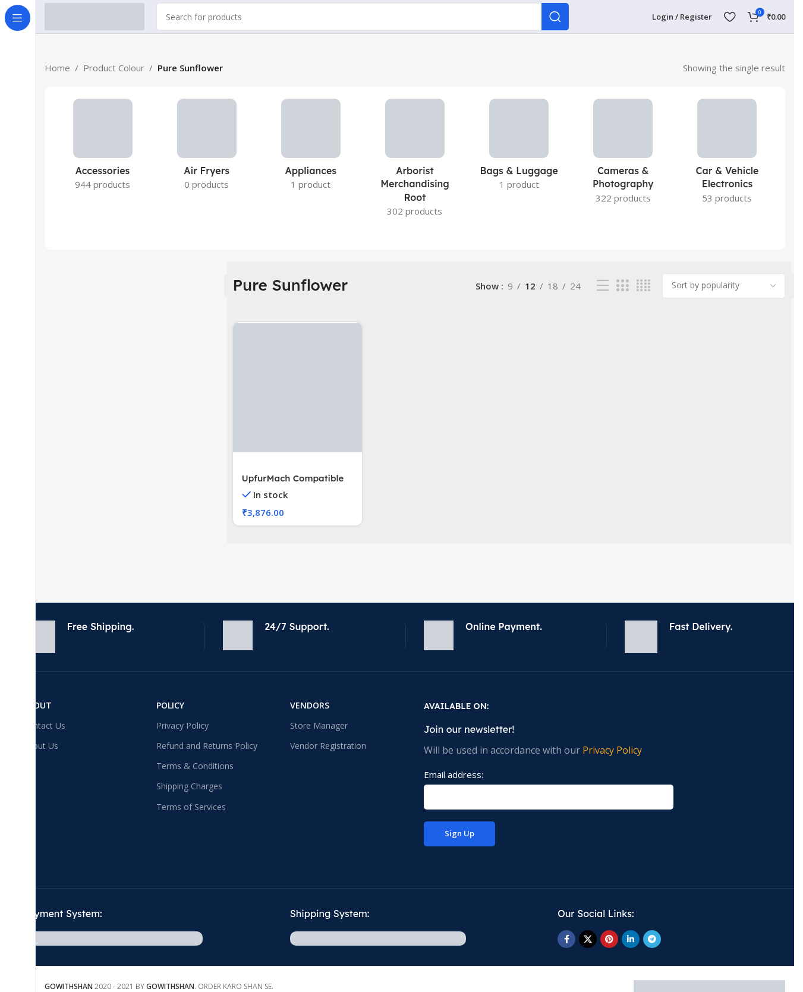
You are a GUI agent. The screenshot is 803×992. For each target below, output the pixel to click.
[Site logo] (94, 15)
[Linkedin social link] (631, 939)
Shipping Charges (189, 786)
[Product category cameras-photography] (623, 155)
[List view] (603, 286)
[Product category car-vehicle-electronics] (727, 155)
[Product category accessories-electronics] (102, 148)
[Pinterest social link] (609, 939)
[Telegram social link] (652, 939)
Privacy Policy (182, 725)
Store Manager (319, 725)
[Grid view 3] (622, 286)
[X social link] (588, 939)
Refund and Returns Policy (206, 745)
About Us (40, 745)
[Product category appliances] (310, 148)
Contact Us (44, 725)
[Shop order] (723, 285)
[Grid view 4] (643, 286)
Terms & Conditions (195, 765)
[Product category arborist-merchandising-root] (415, 161)
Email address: (453, 774)
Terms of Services (191, 807)
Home (57, 68)
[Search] (362, 16)
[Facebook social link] (566, 939)
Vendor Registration (328, 745)
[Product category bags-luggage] (519, 148)
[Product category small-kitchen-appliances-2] (206, 148)
